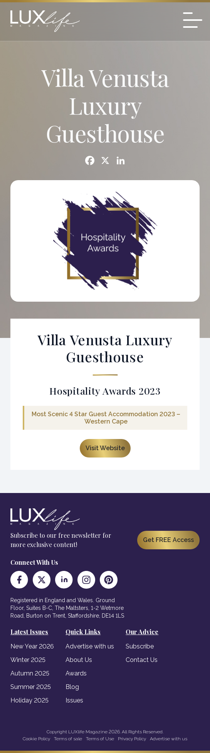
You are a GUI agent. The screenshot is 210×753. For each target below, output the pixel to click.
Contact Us (142, 660)
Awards (76, 673)
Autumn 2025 (29, 673)
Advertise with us (90, 646)
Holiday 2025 (29, 700)
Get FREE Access (168, 540)
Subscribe (140, 646)
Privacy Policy (132, 738)
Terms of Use (100, 738)
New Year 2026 (32, 646)
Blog (72, 687)
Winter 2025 (27, 660)
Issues (74, 700)
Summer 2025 (30, 687)
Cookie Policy (36, 738)
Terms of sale (68, 738)
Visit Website (105, 448)
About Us (79, 660)
